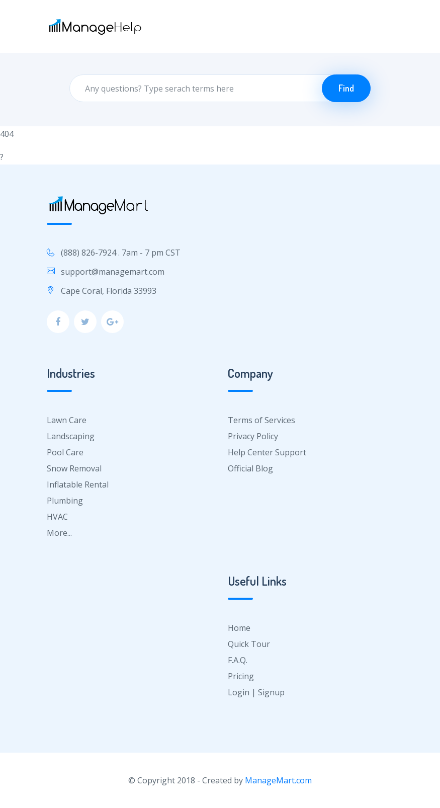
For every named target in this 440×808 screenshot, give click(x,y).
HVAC (57, 516)
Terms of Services (261, 420)
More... (59, 532)
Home (239, 627)
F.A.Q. (237, 660)
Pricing (241, 676)
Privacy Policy (253, 436)
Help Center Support (267, 452)
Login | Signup (256, 692)
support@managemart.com (112, 271)
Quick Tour (249, 644)
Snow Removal (74, 468)
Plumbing (65, 500)
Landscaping (71, 436)
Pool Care (65, 452)
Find (346, 88)
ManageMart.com (278, 780)
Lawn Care (66, 420)
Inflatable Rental (78, 484)
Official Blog (250, 468)
